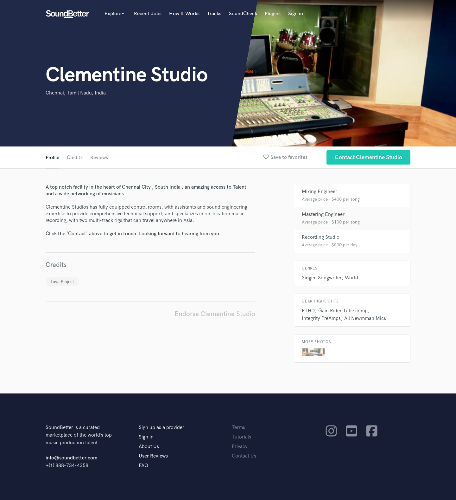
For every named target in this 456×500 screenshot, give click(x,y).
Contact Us (244, 456)
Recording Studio (320, 237)
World (351, 278)
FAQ (143, 466)
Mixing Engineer (319, 192)
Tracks (214, 14)
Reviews (99, 158)
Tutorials (241, 437)
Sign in (295, 14)
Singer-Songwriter (321, 278)
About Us (149, 447)
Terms (238, 428)
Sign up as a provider (161, 428)
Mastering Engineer (323, 214)
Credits (75, 158)
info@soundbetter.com (71, 458)
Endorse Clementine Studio (214, 314)
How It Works (184, 14)
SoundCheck (243, 14)
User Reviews (153, 456)
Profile (52, 158)
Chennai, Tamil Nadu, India (76, 93)
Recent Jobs (148, 14)
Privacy (240, 447)
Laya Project (62, 281)
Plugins (273, 14)
